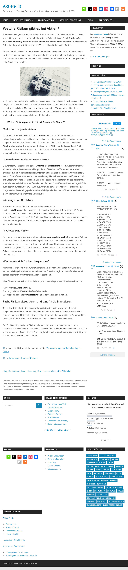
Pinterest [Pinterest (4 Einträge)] (91, 484)
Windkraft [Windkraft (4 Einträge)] (101, 501)
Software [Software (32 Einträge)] (111, 491)
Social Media (19, 540)
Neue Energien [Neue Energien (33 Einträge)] (93, 480)
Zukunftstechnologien (57, 424)
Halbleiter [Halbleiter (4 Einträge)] (98, 473)
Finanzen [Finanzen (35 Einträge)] (119, 466)
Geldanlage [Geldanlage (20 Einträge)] (116, 470)
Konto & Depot (54, 465)
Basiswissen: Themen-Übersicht (23, 358)
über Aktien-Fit (105, 20)
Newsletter (7, 540)
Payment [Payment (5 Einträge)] (104, 480)
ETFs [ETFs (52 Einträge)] (103, 466)
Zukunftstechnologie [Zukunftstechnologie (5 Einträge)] (112, 505)
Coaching (52, 462)
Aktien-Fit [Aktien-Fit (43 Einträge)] (111, 456)
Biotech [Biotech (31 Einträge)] (115, 459)
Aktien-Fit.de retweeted (113, 141)
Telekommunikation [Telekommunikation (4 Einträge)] (95, 498)
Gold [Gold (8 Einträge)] (89, 473)
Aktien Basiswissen (22, 20)
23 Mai (111, 318)
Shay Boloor (101, 201)
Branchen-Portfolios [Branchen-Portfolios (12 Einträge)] (96, 463)
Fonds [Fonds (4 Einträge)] (98, 470)
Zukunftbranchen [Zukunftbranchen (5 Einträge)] (116, 501)
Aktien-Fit (12, 6)
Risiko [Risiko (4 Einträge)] (108, 487)
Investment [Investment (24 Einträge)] (109, 473)
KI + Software (53, 417)
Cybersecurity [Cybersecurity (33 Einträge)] (93, 466)
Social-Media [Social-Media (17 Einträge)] (99, 491)
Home (5, 20)
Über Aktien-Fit (54, 469)
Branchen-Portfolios (70, 20)
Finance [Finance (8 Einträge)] (110, 466)
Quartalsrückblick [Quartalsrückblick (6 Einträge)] (95, 487)
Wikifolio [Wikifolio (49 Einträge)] (91, 501)
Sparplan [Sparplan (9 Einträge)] (90, 494)
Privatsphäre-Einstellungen (17, 552)
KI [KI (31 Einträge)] (121, 473)
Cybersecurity (53, 411)
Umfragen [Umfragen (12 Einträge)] (110, 498)
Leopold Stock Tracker (106, 145)
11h (112, 201)
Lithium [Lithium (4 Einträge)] (90, 477)
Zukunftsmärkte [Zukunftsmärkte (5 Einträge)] (94, 505)
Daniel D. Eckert (103, 266)
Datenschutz (19, 546)
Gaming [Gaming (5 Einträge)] (106, 470)
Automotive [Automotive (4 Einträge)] (92, 459)
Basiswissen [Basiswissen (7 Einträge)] (105, 459)
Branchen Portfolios (14, 531)
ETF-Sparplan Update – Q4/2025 (108, 82)
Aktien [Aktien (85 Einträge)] (102, 456)
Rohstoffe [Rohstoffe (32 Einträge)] (117, 487)
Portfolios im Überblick (57, 430)
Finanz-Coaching (46, 20)
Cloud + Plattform (55, 407)
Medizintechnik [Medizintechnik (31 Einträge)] (102, 477)
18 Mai (98, 149)
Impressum (7, 546)
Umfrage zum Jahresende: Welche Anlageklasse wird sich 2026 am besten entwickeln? (107, 95)
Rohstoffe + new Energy (58, 421)
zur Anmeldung (100, 57)
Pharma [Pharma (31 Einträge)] (113, 480)
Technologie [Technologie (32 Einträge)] (102, 494)
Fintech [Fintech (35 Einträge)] (90, 470)
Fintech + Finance (55, 414)
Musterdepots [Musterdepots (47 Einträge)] (117, 477)
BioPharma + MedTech (57, 404)
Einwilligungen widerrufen (17, 555)
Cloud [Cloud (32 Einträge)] (110, 463)
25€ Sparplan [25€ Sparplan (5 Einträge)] (92, 456)
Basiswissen (14, 371)
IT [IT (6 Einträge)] (117, 473)
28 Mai (116, 266)
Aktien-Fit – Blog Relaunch (105, 108)
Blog (90, 20)
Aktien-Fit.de (101, 317)
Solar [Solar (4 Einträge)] (120, 491)
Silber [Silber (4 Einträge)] (89, 491)
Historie (33, 555)
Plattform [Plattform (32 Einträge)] (101, 484)
